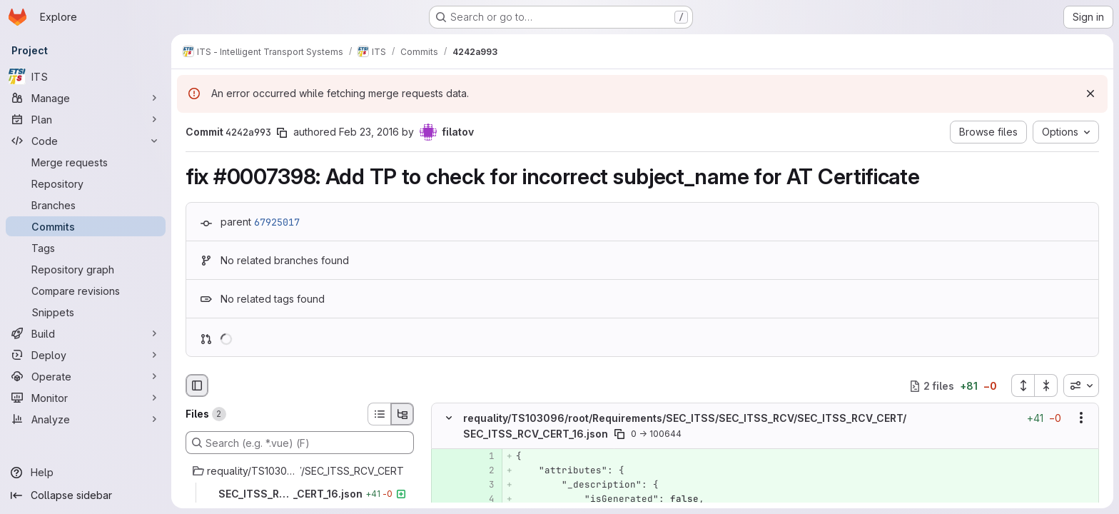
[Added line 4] (482, 499)
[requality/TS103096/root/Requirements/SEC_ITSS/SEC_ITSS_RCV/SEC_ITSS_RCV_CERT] (299, 471)
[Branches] (86, 205)
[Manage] (86, 98)
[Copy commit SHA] (281, 132)
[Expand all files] (1022, 385)
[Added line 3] (482, 485)
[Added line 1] (482, 456)
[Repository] (86, 183)
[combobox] (1081, 385)
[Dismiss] (1090, 93)
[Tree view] (402, 414)
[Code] (86, 141)
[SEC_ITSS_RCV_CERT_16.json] (299, 494)
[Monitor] (86, 398)
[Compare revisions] (86, 291)
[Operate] (86, 376)
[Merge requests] (86, 162)
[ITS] (86, 76)
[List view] (379, 414)
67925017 (277, 222)
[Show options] (1081, 418)
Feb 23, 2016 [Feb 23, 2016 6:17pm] (369, 132)
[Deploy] (86, 355)
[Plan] (86, 119)
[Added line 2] (482, 470)
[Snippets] (86, 312)
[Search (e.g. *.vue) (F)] (300, 442)
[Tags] (86, 248)
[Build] (86, 333)
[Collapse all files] (1046, 385)
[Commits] (86, 226)
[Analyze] (86, 419)
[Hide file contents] (448, 418)
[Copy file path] (619, 434)
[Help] (86, 473)
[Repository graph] (86, 269)
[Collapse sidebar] (86, 495)
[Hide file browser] (197, 385)
